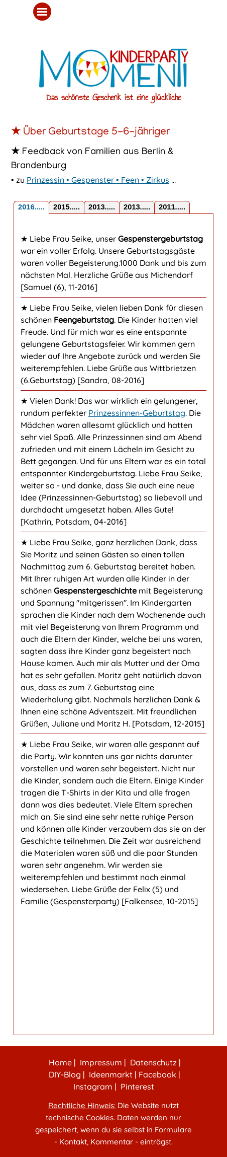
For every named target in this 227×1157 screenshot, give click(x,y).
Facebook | (158, 1074)
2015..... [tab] (66, 207)
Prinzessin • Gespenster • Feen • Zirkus (98, 180)
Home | (61, 1062)
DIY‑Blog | (66, 1074)
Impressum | (102, 1062)
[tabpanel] (113, 132)
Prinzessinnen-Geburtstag (136, 413)
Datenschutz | (154, 1062)
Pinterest (137, 1086)
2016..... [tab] (31, 207)
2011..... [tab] (172, 207)
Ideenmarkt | (112, 1074)
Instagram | (94, 1086)
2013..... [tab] (101, 207)
